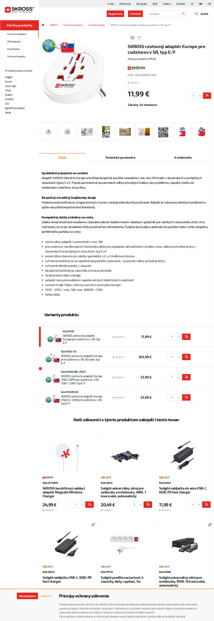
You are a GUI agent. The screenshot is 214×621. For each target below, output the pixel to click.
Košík (201, 13)
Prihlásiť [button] (135, 13)
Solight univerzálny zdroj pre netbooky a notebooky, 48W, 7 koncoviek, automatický (123, 492)
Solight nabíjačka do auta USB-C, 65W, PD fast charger (183, 490)
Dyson (8, 81)
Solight (8, 77)
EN (209, 3)
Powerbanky (13, 48)
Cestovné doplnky (16, 56)
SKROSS (9, 99)
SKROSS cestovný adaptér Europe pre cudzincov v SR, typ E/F (141, 24)
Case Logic (10, 85)
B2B (154, 3)
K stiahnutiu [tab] (183, 157)
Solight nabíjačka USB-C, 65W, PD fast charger (67, 579)
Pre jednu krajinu (97, 24)
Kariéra (167, 3)
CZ (192, 3)
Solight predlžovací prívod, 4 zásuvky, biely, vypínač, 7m (122, 579)
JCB (7, 103)
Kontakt (180, 3)
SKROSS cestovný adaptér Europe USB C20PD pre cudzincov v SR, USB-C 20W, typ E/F (81, 379)
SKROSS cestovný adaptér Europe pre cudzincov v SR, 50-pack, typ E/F (81, 359)
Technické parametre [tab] (120, 157)
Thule (8, 90)
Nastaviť (46, 596)
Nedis (8, 112)
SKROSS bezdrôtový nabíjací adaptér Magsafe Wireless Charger (64, 492)
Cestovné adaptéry (17, 33)
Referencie (125, 3)
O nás (111, 3)
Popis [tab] (62, 157)
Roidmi (8, 94)
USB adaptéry (14, 41)
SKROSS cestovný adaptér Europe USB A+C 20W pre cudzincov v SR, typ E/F (81, 399)
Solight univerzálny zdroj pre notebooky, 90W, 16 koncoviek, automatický (182, 581)
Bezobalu (142, 3)
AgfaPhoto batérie (15, 108)
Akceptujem (27, 596)
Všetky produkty (19, 25)
